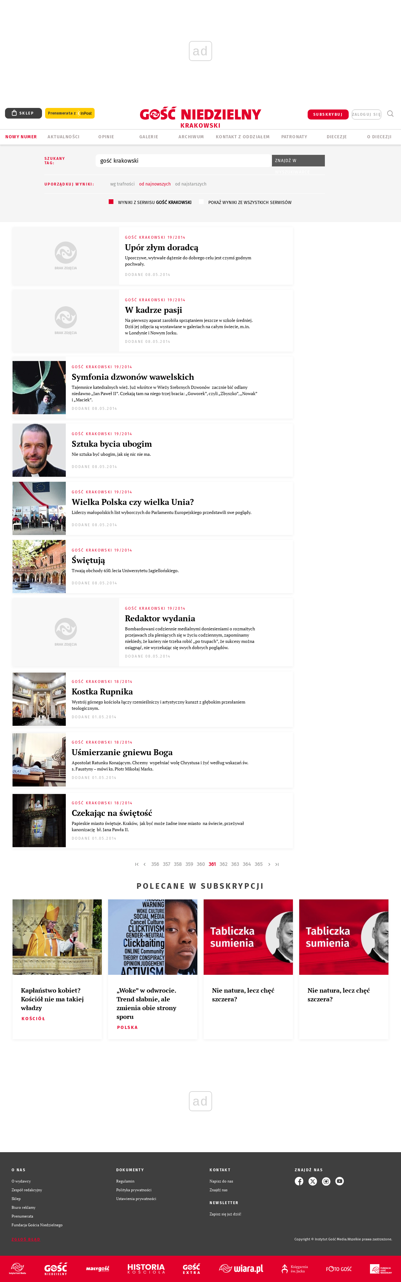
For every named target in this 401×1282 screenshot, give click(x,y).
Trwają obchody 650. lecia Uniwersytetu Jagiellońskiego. (126, 570)
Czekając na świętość (112, 812)
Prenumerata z (70, 113)
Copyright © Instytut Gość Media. (320, 1239)
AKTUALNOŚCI (64, 137)
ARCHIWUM (191, 137)
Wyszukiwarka (390, 114)
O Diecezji (379, 137)
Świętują (88, 560)
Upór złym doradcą (162, 247)
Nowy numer (21, 137)
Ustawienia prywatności (136, 1198)
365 (259, 864)
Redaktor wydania (160, 618)
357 (166, 864)
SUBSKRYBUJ (328, 114)
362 (223, 864)
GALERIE (149, 137)
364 (247, 864)
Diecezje (337, 137)
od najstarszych (190, 184)
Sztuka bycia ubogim (113, 443)
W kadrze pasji (153, 309)
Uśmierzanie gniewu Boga (122, 752)
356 (155, 864)
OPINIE (106, 137)
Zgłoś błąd (26, 1239)
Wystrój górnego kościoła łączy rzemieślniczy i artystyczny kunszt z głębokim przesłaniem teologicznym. (158, 705)
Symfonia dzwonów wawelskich (133, 376)
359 (189, 864)
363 (235, 864)
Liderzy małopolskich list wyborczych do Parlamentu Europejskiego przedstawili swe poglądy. (162, 512)
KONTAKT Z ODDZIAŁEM (243, 137)
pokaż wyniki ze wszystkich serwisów (250, 202)
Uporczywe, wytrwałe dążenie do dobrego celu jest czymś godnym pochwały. (188, 261)
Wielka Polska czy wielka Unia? (133, 501)
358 (178, 864)
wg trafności (122, 184)
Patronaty (294, 137)
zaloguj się (366, 114)
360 (201, 864)
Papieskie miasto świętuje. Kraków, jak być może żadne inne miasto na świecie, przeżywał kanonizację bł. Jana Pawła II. (158, 826)
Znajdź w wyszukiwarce (292, 162)
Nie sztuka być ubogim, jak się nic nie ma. (112, 454)
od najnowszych (155, 184)
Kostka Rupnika (102, 691)
